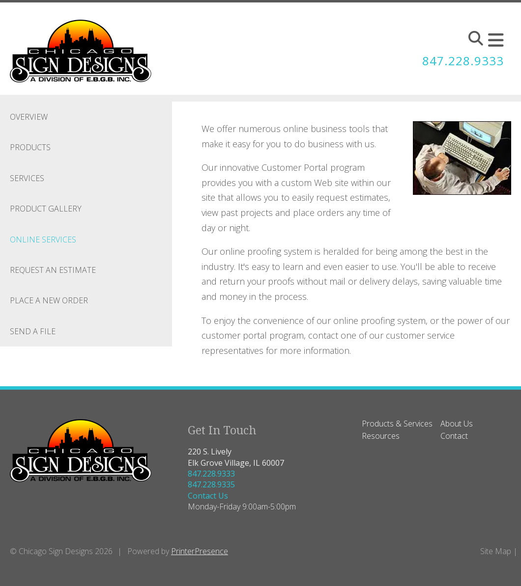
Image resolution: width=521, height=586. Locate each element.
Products (30, 147)
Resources (381, 435)
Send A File (33, 331)
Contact (454, 435)
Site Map (495, 551)
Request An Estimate (53, 270)
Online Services (43, 239)
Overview (29, 116)
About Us (456, 423)
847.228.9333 (463, 61)
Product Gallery (46, 208)
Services (27, 178)
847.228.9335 (211, 484)
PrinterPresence (199, 551)
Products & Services (397, 423)
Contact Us (208, 495)
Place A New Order (49, 300)
